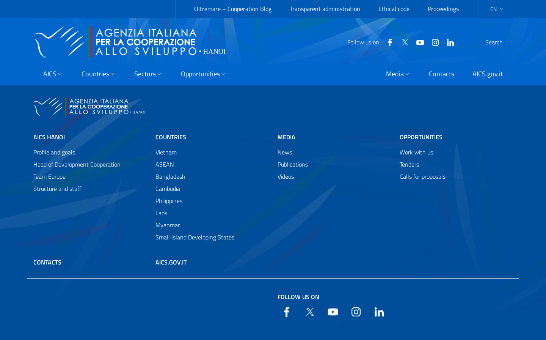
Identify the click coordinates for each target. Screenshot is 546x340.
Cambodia (167, 188)
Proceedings (443, 8)
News (285, 152)
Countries (170, 137)
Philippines (168, 200)
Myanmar (167, 225)
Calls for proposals (423, 176)
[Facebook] (371, 41)
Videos (286, 176)
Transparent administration (325, 8)
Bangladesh (170, 176)
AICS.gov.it (171, 262)
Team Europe (49, 176)
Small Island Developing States (194, 237)
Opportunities (421, 137)
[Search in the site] (503, 42)
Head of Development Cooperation (77, 164)
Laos (161, 212)
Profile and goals (54, 152)
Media (286, 137)
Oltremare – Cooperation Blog (232, 8)
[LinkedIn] (432, 41)
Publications (293, 164)
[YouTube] (402, 41)
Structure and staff (57, 188)
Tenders (409, 164)
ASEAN (164, 164)
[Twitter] (386, 41)
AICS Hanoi (49, 137)
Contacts (47, 262)
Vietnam (166, 152)
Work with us (416, 152)
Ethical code (394, 8)
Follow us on (298, 296)
